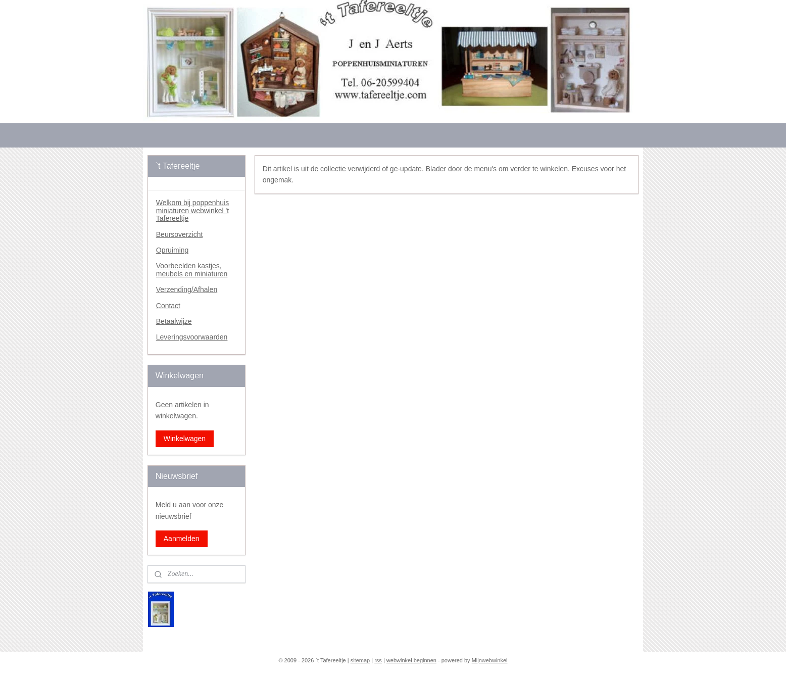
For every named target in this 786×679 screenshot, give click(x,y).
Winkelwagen (185, 438)
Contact (168, 306)
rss (378, 660)
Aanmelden (182, 539)
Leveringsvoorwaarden (192, 337)
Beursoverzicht (179, 234)
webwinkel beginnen (411, 660)
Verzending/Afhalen (186, 289)
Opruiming (172, 250)
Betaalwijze (174, 321)
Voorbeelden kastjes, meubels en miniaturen (192, 269)
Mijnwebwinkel (490, 660)
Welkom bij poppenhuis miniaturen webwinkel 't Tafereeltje (192, 210)
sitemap (360, 660)
